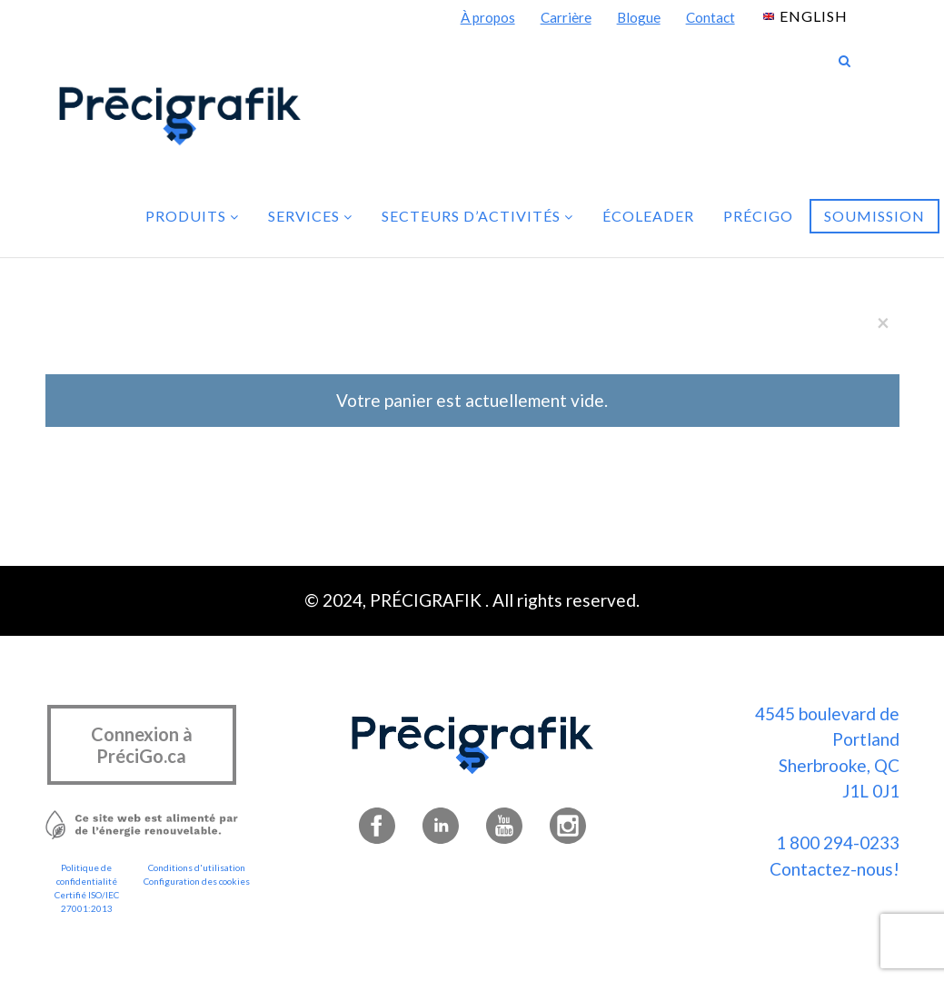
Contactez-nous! (834, 868)
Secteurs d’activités (477, 215)
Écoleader (648, 215)
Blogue (639, 17)
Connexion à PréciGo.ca (142, 745)
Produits (192, 215)
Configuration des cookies (197, 881)
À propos (488, 17)
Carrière (566, 17)
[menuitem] (805, 15)
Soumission (874, 215)
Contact (710, 17)
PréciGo (758, 215)
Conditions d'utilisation (196, 867)
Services (310, 215)
